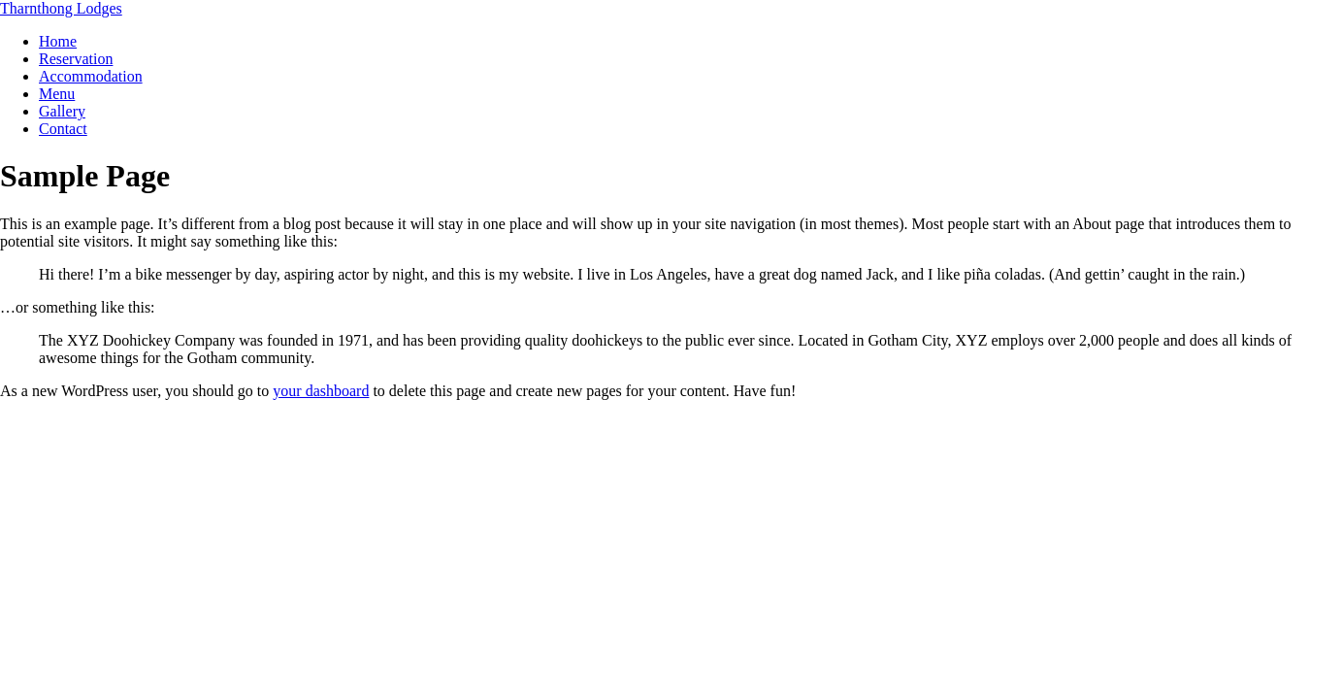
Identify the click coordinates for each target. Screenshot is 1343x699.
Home (58, 41)
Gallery (62, 111)
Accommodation (91, 76)
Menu (57, 93)
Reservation (76, 58)
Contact (63, 128)
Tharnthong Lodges (61, 8)
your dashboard (321, 391)
